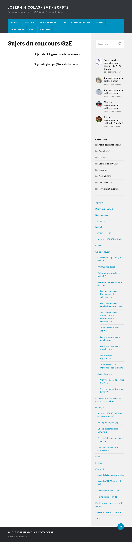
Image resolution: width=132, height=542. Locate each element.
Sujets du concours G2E (108, 490)
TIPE (64, 22)
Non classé (103, 182)
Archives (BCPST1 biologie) (109, 239)
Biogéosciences (48, 22)
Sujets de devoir (104, 374)
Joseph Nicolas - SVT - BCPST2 (38, 7)
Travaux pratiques (107, 188)
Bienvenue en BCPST (104, 208)
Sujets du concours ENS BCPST (109, 512)
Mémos (99, 22)
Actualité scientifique (108, 144)
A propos (45, 30)
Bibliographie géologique (108, 422)
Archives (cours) (104, 232)
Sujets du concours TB (107, 496)
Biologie (15, 22)
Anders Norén (24, 537)
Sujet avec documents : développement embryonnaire (110, 294)
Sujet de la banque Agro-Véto (110, 475)
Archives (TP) (103, 221)
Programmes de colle (106, 266)
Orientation (17, 30)
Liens (32, 30)
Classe (101, 157)
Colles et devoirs (80, 22)
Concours (103, 170)
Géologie (29, 22)
